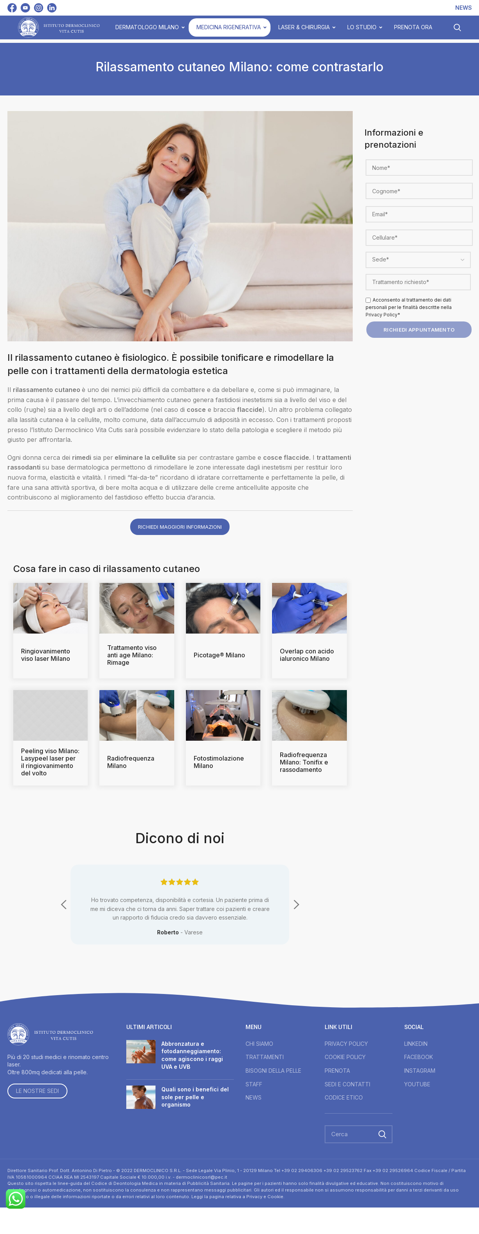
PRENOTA (337, 1070)
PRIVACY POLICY (346, 1043)
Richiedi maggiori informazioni (180, 527)
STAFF (254, 1084)
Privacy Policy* (383, 315)
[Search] (358, 1134)
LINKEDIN (416, 1043)
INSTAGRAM (419, 1070)
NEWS (254, 1097)
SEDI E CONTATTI (347, 1084)
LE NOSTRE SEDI (37, 1090)
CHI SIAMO (259, 1043)
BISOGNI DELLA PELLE (273, 1070)
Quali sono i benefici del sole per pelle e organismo (195, 1097)
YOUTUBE (417, 1084)
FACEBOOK (418, 1057)
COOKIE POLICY (345, 1057)
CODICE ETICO (344, 1097)
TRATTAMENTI (265, 1057)
